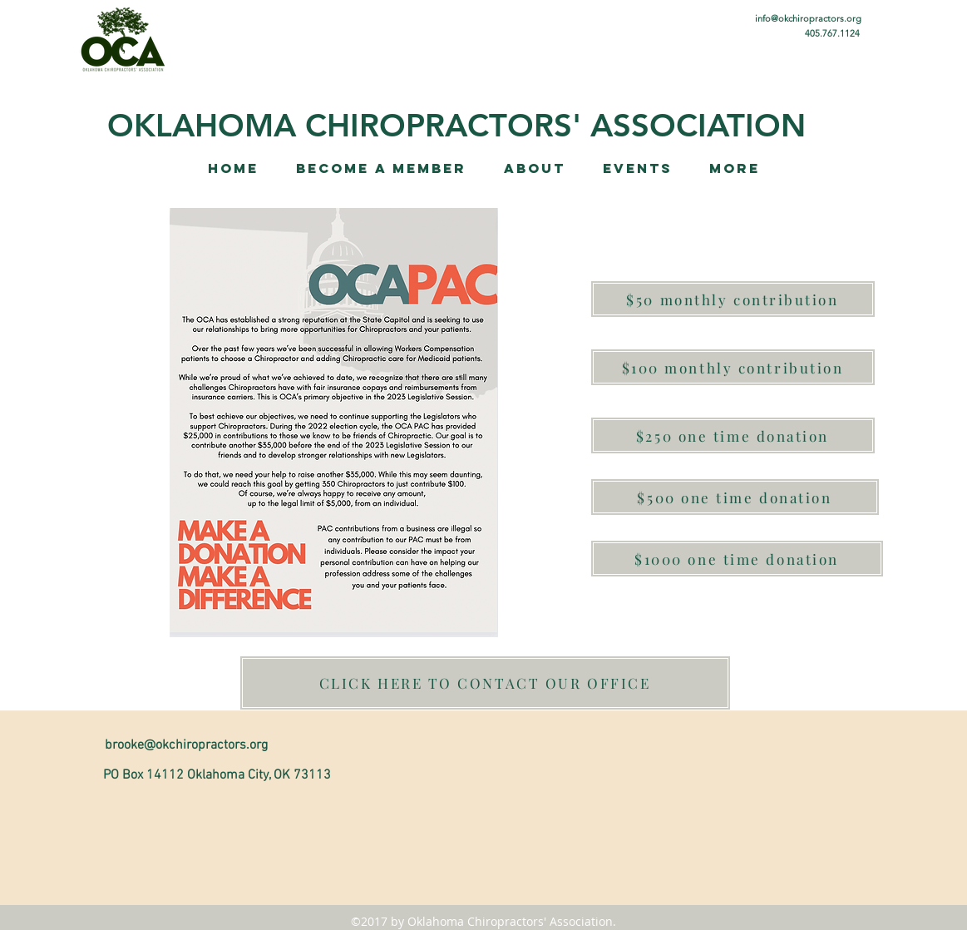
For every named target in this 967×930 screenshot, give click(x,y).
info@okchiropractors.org (808, 18)
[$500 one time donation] (735, 497)
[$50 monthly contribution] (733, 299)
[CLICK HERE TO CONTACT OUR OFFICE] (485, 682)
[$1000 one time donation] (737, 558)
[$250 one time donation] (733, 435)
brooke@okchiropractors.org (186, 745)
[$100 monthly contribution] (733, 367)
